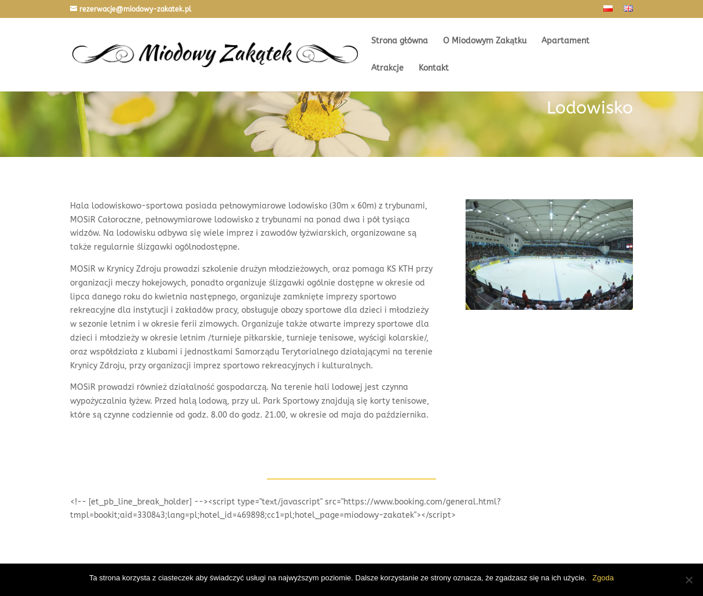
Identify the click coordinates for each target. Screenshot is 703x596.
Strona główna (399, 41)
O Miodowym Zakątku (484, 41)
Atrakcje (387, 68)
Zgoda (603, 577)
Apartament (565, 41)
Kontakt (434, 68)
